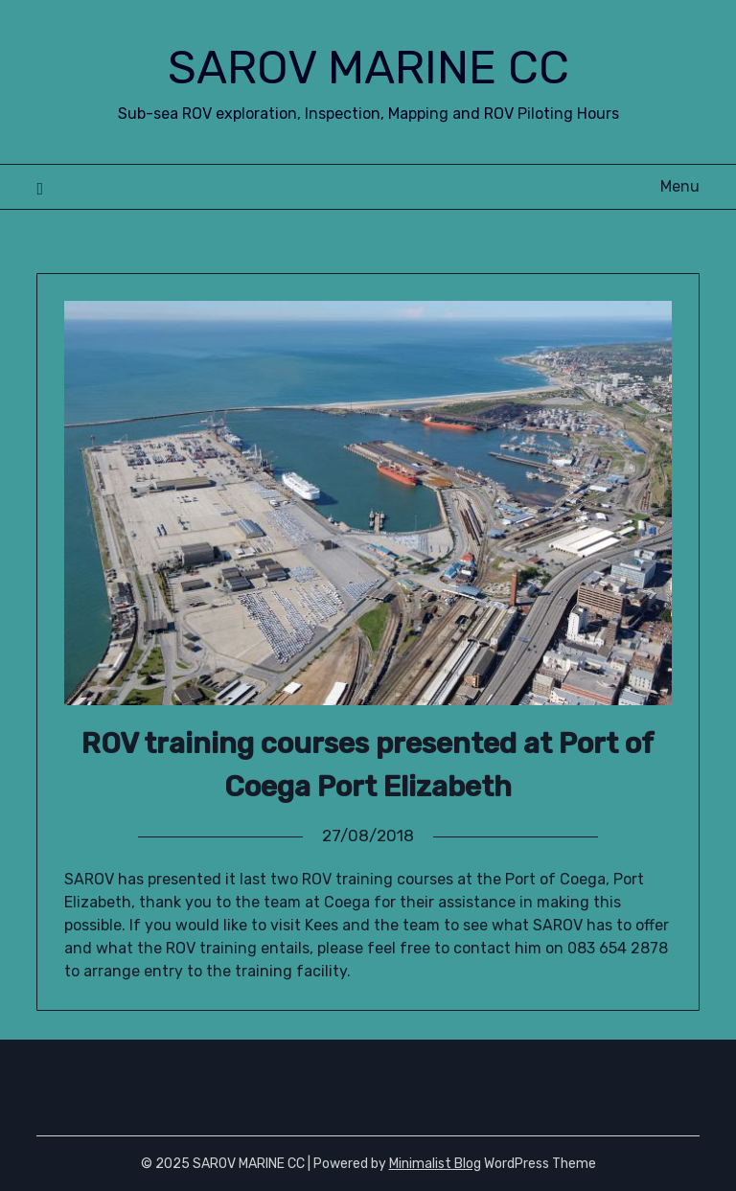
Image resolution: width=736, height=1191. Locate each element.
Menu (680, 186)
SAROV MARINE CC (368, 67)
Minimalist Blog (435, 1164)
